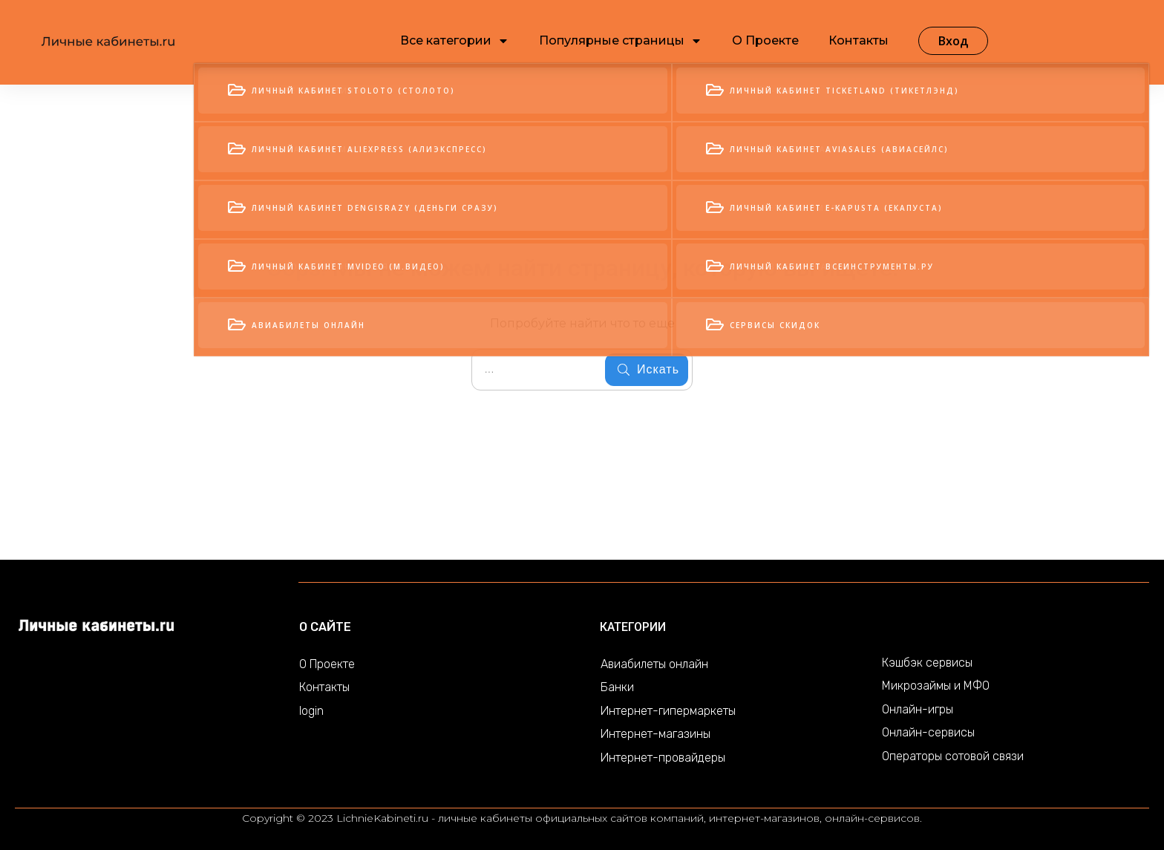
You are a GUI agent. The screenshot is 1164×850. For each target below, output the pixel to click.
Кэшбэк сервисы (927, 663)
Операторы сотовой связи (953, 756)
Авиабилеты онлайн (654, 664)
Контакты (324, 687)
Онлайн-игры (917, 709)
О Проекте (327, 664)
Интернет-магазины (655, 734)
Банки (617, 687)
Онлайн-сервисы (928, 732)
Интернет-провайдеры (663, 758)
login (311, 711)
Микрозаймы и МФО (936, 686)
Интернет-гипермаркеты (668, 711)
